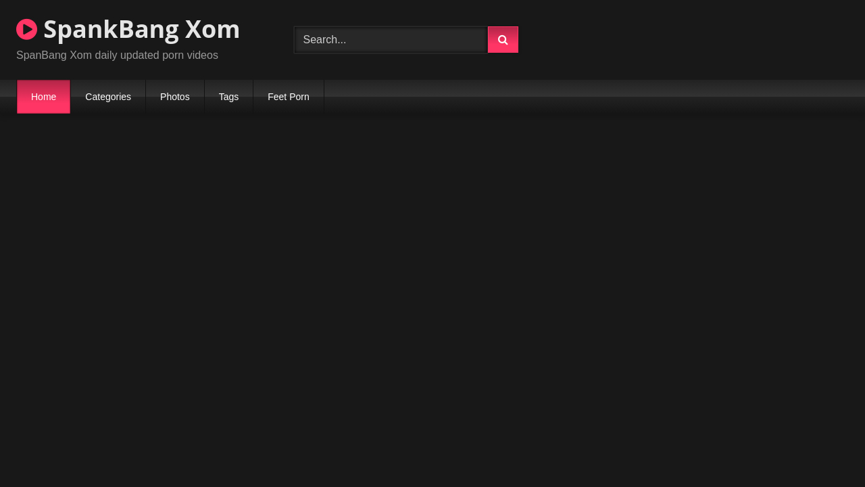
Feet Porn (288, 96)
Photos (175, 96)
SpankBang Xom (128, 28)
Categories (108, 96)
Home (43, 96)
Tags (229, 96)
